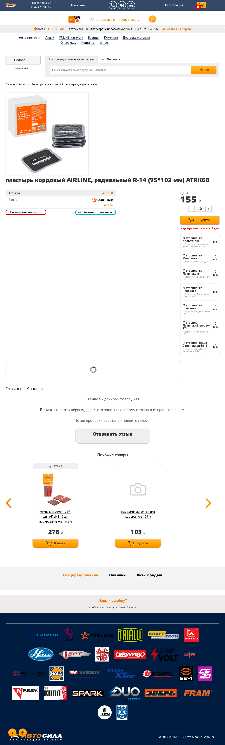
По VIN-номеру (110, 59)
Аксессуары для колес (45, 84)
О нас (104, 43)
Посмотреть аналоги (24, 212)
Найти (204, 70)
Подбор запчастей (21, 61)
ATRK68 (107, 193)
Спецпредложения (80, 575)
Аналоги (35, 389)
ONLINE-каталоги (71, 37)
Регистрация (174, 5)
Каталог (23, 84)
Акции (49, 37)
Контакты (88, 43)
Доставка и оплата (136, 37)
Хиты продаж (149, 575)
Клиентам (111, 37)
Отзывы (13, 389)
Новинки (117, 575)
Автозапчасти (30, 37)
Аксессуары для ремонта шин (79, 84)
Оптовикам (69, 43)
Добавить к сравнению (95, 212)
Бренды (93, 37)
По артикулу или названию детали (71, 59)
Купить (204, 220)
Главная (10, 84)
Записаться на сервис (176, 29)
